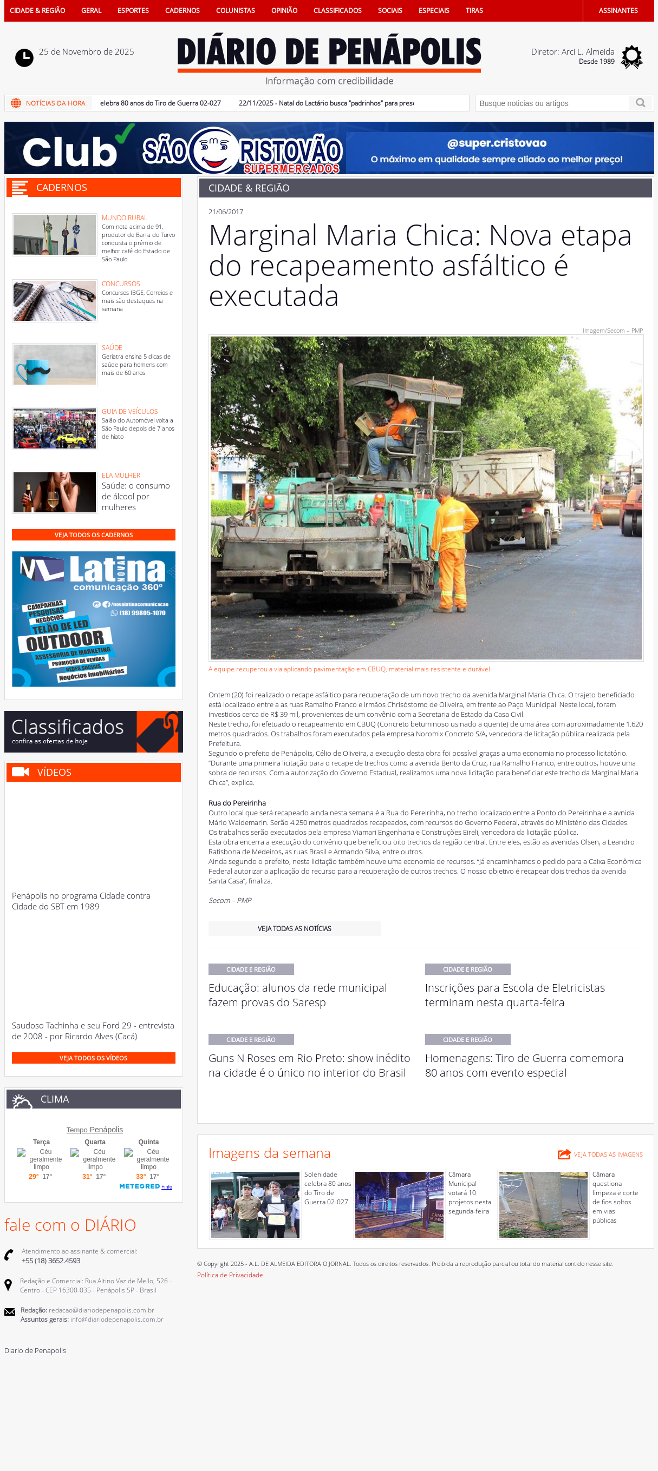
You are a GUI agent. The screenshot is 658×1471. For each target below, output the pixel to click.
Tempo (77, 1130)
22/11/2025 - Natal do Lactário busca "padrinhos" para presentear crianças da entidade (370, 103)
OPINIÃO (284, 10)
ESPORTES (133, 10)
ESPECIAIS (434, 10)
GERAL (91, 10)
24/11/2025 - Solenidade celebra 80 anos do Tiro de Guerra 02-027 (124, 103)
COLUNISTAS (235, 10)
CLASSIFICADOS (338, 10)
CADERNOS (182, 10)
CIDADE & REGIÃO (37, 10)
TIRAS (474, 10)
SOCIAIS (390, 10)
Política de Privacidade (230, 1274)
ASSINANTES (618, 10)
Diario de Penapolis (35, 1350)
